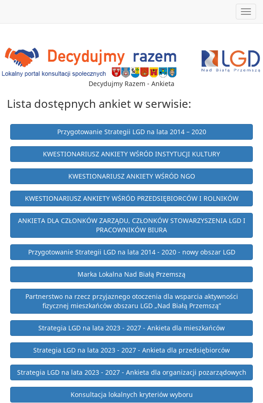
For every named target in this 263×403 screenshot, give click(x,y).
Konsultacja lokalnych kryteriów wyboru (132, 394)
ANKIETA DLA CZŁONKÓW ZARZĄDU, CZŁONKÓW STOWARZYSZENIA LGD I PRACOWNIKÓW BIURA (131, 225)
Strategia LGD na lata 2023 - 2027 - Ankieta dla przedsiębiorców (131, 350)
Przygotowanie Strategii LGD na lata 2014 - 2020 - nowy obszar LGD (131, 252)
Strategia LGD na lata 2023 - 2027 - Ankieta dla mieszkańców (131, 327)
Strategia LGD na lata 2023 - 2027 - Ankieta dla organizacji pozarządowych (131, 372)
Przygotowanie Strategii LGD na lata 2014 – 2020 (131, 131)
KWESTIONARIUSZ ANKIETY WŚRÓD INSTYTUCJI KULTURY (131, 153)
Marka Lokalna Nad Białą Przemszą (131, 274)
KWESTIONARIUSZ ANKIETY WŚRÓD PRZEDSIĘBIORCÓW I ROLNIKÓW (132, 198)
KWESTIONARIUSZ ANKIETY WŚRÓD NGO (131, 176)
